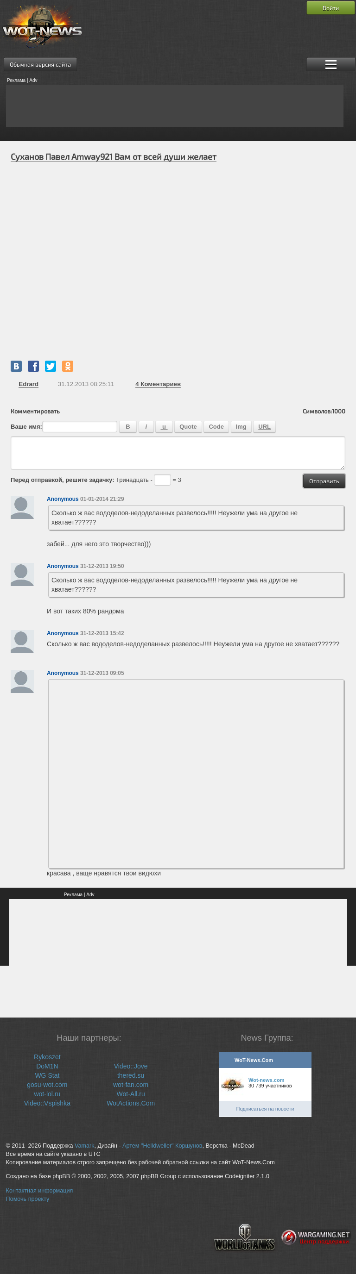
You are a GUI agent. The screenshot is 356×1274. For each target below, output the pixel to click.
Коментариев (158, 384)
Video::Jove (131, 1066)
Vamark (84, 1146)
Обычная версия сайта (40, 64)
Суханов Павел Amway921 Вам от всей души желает (113, 156)
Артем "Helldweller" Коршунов (162, 1146)
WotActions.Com (131, 1103)
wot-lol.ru (47, 1094)
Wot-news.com (266, 1080)
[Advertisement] (174, 106)
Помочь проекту (28, 1199)
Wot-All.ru (131, 1094)
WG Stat (47, 1075)
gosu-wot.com (47, 1084)
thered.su (130, 1075)
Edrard (28, 384)
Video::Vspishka (47, 1103)
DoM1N (47, 1066)
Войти (331, 8)
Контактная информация (39, 1190)
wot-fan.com (130, 1084)
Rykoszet (47, 1057)
